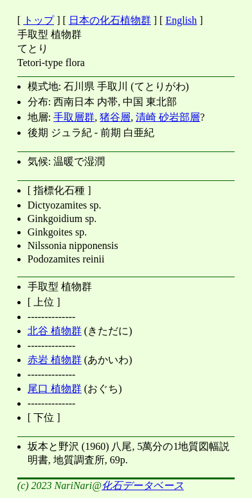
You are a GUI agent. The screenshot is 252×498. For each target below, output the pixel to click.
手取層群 (73, 117)
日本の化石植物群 (110, 20)
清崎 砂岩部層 (168, 117)
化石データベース (143, 485)
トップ (38, 20)
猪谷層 (115, 117)
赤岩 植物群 (55, 359)
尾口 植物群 (55, 388)
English (181, 20)
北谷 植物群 (55, 330)
